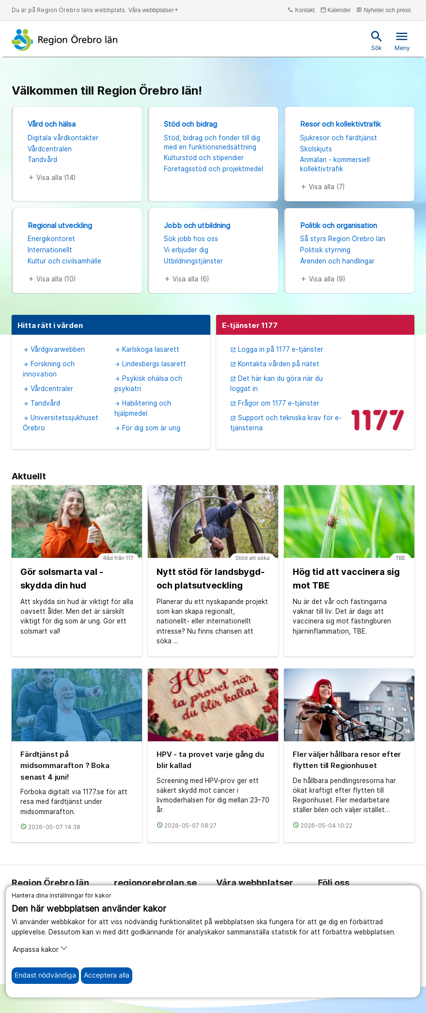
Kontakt (301, 10)
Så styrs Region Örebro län (342, 239)
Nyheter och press (383, 10)
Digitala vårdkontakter (63, 138)
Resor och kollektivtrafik (340, 124)
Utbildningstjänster (193, 261)
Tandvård (42, 159)
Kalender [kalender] (335, 10)
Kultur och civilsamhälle (64, 261)
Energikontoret (51, 239)
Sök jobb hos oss (191, 239)
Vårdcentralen (50, 149)
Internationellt (50, 250)
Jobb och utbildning (197, 225)
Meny (402, 40)
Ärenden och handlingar (337, 261)
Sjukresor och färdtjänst (338, 138)
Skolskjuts (316, 149)
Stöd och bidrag (190, 124)
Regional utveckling (60, 225)
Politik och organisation (338, 225)
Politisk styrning (325, 250)
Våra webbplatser (153, 10)
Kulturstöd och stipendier (204, 158)
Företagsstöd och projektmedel (213, 169)
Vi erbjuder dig (186, 250)
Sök (376, 40)
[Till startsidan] (65, 40)
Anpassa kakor (40, 948)
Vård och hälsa (52, 124)
